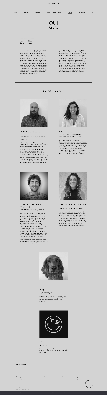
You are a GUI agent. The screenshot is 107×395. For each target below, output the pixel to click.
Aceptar (85, 392)
